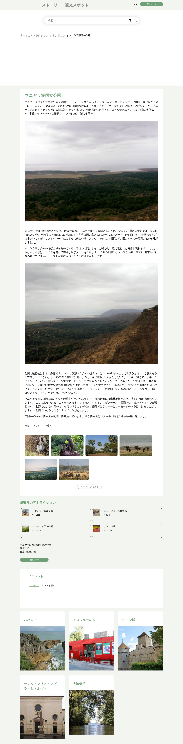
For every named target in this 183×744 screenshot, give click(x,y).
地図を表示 (34, 559)
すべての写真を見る (89, 486)
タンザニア (58, 35)
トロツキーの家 (84, 620)
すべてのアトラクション (34, 35)
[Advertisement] (91, 59)
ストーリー (51, 5)
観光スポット (77, 5)
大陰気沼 (79, 684)
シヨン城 (128, 620)
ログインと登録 (152, 4)
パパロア (30, 620)
